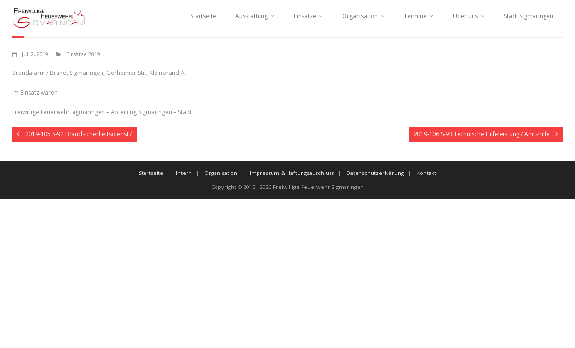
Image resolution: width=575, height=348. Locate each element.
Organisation (360, 16)
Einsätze (305, 16)
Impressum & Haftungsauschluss (292, 172)
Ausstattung (251, 16)
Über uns (465, 16)
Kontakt (426, 172)
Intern (184, 172)
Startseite (203, 16)
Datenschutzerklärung (375, 172)
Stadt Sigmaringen (528, 16)
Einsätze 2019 (83, 54)
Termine (415, 16)
